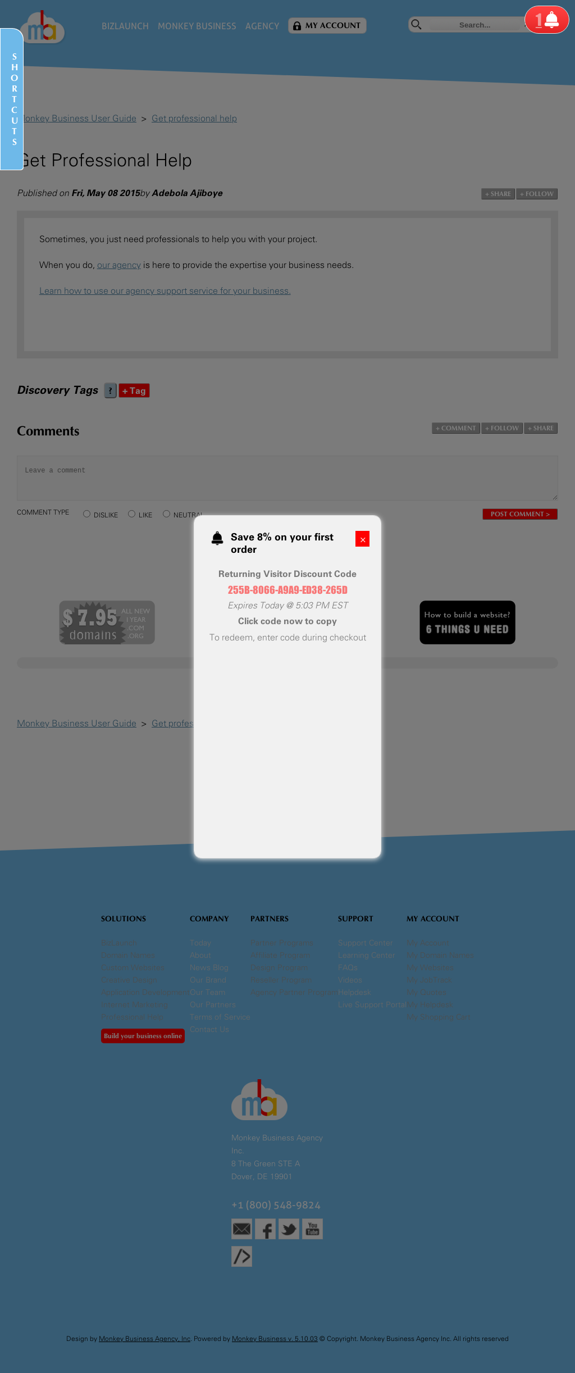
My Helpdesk (430, 1005)
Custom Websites (133, 967)
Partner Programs (281, 943)
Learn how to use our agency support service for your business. (165, 290)
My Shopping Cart (439, 1017)
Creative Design (129, 980)
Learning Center (366, 955)
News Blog (209, 967)
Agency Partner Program (294, 992)
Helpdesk (354, 992)
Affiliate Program (280, 955)
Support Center (365, 943)
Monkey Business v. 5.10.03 (275, 1339)
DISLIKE (106, 515)
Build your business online (143, 1036)
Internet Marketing (134, 1005)
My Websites (430, 967)
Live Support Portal (372, 1005)
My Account (332, 25)
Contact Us (209, 1029)
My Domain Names (440, 955)
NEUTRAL (189, 515)
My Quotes (426, 992)
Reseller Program (281, 980)
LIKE (145, 515)
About (200, 955)
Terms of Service (220, 1017)
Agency (262, 26)
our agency (119, 265)
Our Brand (208, 980)
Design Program (279, 967)
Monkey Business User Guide (76, 118)
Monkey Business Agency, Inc (144, 1339)
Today (200, 943)
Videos (350, 980)
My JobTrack (429, 980)
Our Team (207, 992)
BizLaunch (125, 26)
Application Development (145, 992)
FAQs (348, 967)
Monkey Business (197, 26)
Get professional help (194, 118)
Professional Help (132, 1017)
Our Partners (213, 1005)
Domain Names (128, 955)
